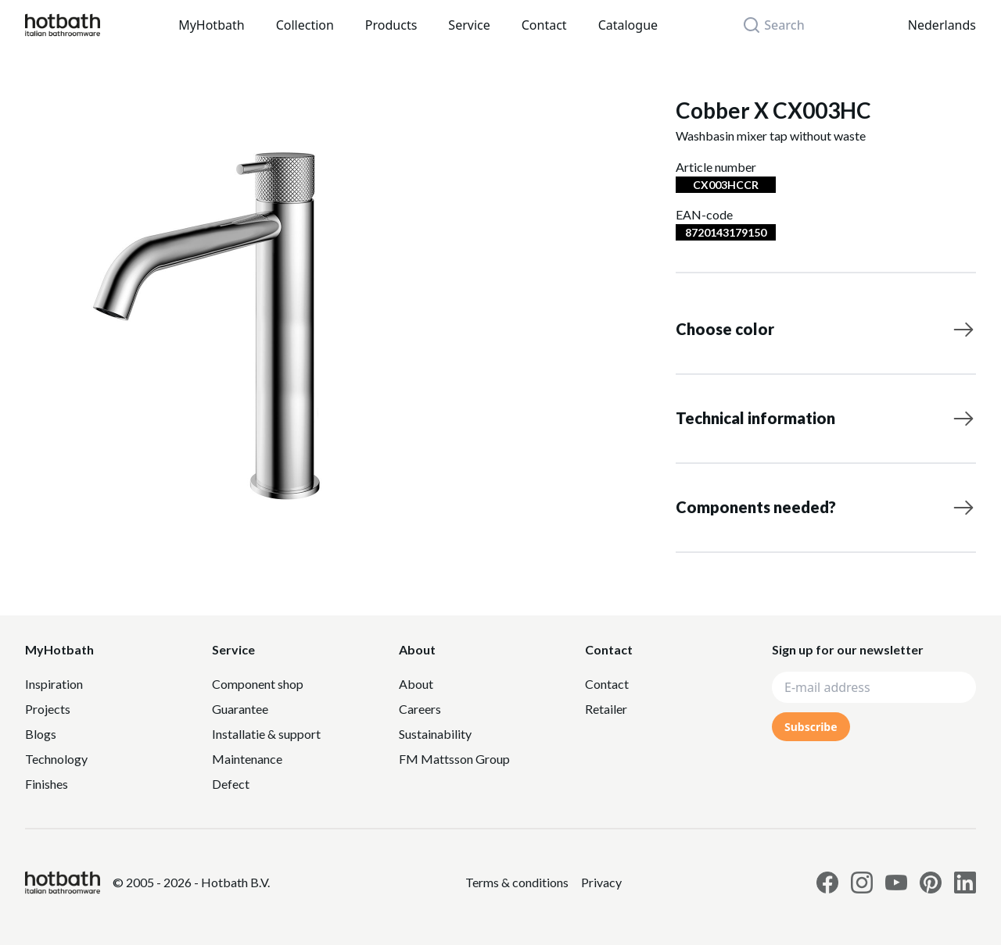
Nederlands (942, 25)
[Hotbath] (62, 882)
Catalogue (628, 25)
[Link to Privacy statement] (517, 882)
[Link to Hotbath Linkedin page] (965, 882)
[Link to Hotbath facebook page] (827, 882)
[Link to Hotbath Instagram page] (862, 882)
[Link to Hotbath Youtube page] (896, 882)
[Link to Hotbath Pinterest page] (931, 882)
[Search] (782, 25)
